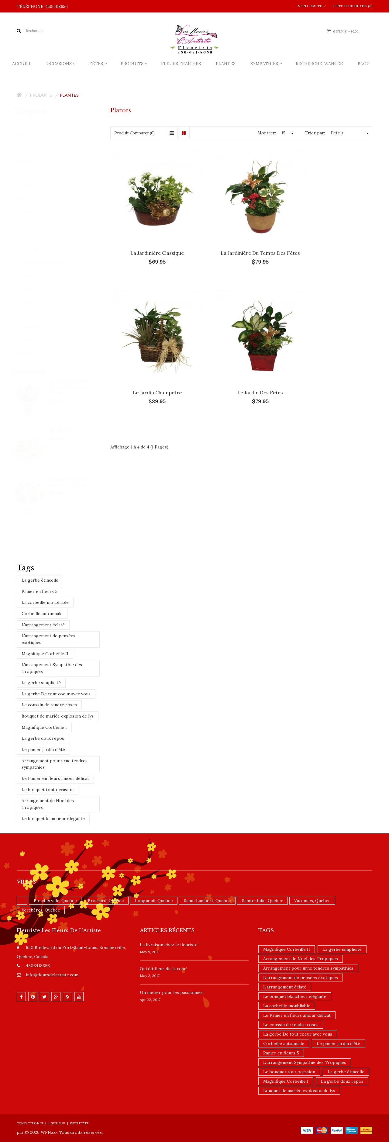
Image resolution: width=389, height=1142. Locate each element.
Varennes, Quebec (312, 900)
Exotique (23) (36, 275)
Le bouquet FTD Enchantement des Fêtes (77, 387)
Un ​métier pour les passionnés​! (172, 992)
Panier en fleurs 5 (39, 591)
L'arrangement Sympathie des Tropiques (52, 668)
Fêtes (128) (28, 186)
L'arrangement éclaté (43, 625)
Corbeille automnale (42, 613)
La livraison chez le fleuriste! (169, 944)
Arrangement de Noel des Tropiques (48, 804)
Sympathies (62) (33, 160)
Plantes (69, 95)
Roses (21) (33, 314)
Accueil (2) (27, 122)
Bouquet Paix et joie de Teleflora (74, 481)
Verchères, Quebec (41, 910)
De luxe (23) (34, 250)
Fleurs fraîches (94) (36, 134)
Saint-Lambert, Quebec (207, 900)
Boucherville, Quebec (55, 900)
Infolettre (79, 1123)
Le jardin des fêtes (151, 367)
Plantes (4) (28, 147)
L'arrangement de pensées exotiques (48, 639)
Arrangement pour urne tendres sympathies (55, 764)
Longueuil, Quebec (154, 900)
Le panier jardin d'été (43, 749)
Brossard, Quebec (106, 900)
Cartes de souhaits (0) (44, 224)
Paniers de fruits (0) (43, 288)
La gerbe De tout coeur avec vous (56, 694)
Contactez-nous (31, 1123)
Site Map (58, 1123)
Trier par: (315, 133)
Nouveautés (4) (32, 352)
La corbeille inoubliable (45, 602)
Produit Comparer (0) (134, 133)
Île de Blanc (68, 430)
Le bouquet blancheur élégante (53, 818)
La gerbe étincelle (40, 580)
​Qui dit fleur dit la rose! (163, 968)
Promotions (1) (32, 339)
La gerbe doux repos (43, 738)
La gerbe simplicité (41, 682)
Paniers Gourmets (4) (44, 301)
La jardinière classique (150, 240)
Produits (41, 95)
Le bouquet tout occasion (48, 789)
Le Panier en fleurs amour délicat (55, 778)
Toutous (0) (35, 327)
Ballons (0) (34, 211)
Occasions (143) (33, 173)
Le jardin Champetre (331, 240)
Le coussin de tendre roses (49, 705)
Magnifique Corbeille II (45, 653)
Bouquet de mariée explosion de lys (58, 716)
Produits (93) (30, 199)
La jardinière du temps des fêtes (241, 240)
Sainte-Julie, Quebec (262, 900)
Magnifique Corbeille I (44, 727)
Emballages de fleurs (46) (47, 262)
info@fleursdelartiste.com (52, 975)
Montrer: (266, 133)
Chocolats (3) (36, 237)
